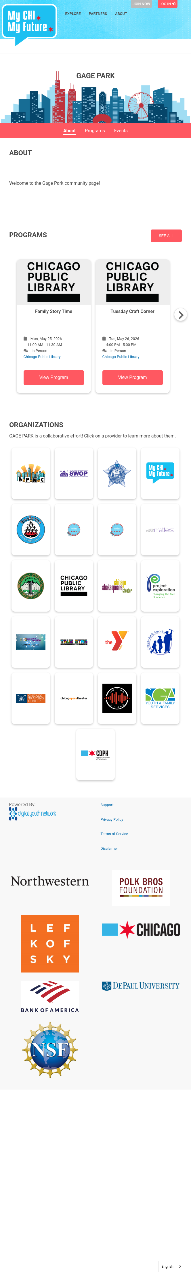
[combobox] (171, 1266)
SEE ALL (166, 236)
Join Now (141, 4)
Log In (167, 4)
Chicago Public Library (42, 357)
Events (121, 130)
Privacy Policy (112, 819)
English (167, 1266)
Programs (95, 130)
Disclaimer (109, 848)
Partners (98, 13)
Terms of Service (114, 834)
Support (107, 805)
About (121, 13)
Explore (73, 13)
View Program (53, 377)
